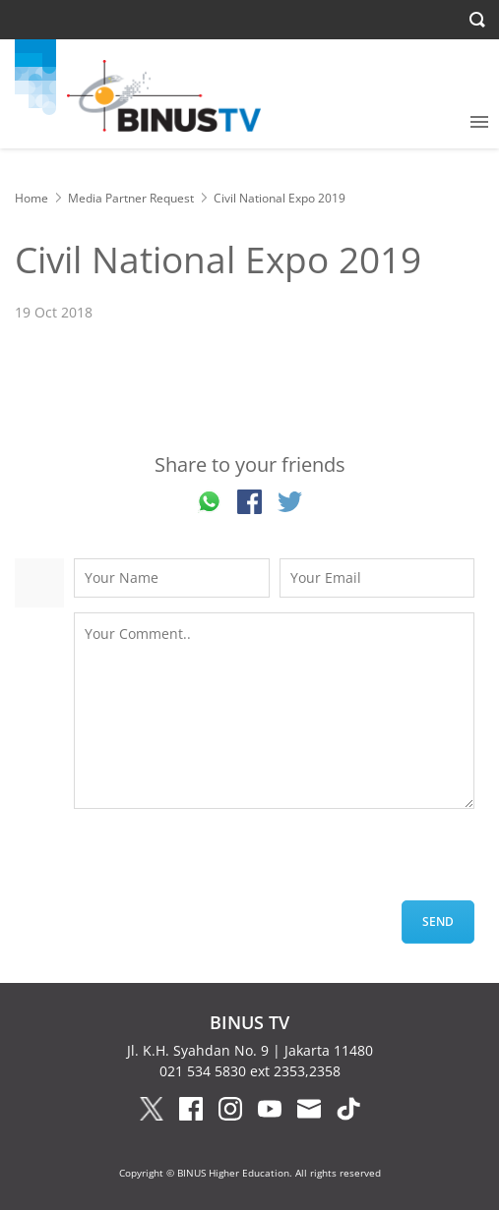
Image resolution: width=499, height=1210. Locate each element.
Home (31, 198)
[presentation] (223, 862)
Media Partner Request (131, 198)
